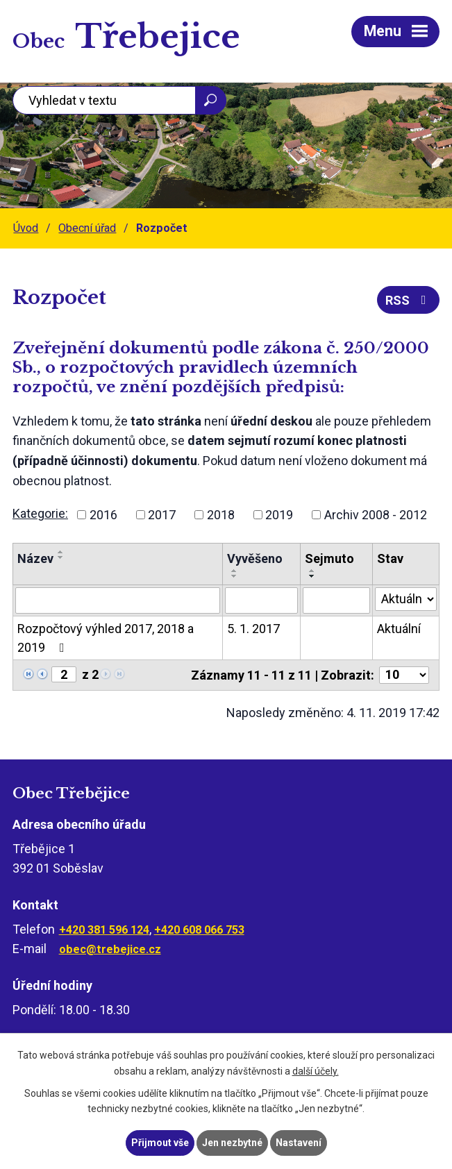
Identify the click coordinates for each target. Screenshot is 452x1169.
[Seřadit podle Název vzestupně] (61, 552)
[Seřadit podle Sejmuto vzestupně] (312, 570)
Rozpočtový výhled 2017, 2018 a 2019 (105, 638)
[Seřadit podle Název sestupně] (61, 557)
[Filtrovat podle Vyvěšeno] (262, 600)
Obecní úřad (87, 228)
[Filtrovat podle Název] (117, 600)
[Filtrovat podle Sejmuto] (336, 600)
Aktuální (399, 628)
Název (35, 558)
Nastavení (298, 1142)
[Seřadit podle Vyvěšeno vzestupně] (234, 570)
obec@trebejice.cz (110, 949)
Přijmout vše (160, 1142)
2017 (162, 514)
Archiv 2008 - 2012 (375, 514)
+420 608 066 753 (199, 929)
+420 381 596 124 (104, 929)
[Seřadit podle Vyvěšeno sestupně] (234, 576)
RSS (408, 300)
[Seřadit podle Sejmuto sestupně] (312, 576)
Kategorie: (40, 513)
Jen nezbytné (232, 1142)
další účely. (315, 1071)
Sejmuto (329, 558)
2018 (221, 514)
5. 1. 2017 (253, 628)
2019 (279, 514)
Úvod (25, 228)
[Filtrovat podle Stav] (406, 599)
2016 (103, 514)
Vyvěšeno (255, 558)
